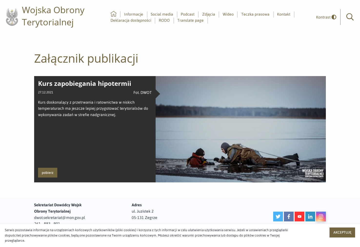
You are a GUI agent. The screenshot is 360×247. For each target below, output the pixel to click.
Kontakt (283, 14)
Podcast (187, 14)
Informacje (133, 14)
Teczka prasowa (255, 14)
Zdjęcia (208, 14)
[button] (350, 17)
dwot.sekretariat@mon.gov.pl (59, 217)
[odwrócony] (324, 17)
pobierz (47, 173)
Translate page (190, 20)
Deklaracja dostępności (130, 20)
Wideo (228, 14)
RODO (164, 20)
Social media (162, 14)
